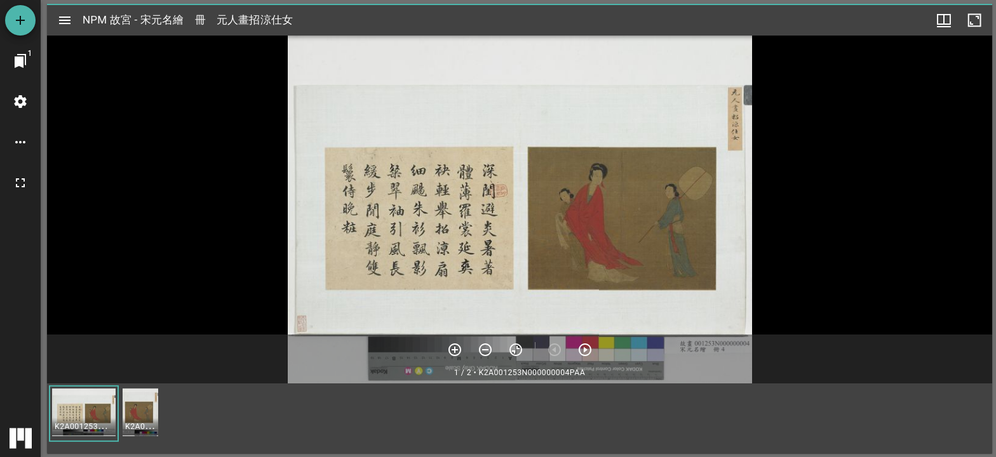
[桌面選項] (20, 142)
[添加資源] (20, 20)
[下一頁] (585, 349)
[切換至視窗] (20, 61)
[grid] (519, 418)
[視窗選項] (944, 20)
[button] (84, 413)
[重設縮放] (516, 349)
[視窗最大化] (974, 20)
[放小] (485, 349)
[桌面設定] (20, 101)
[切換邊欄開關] (65, 20)
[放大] (455, 349)
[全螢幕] (20, 183)
